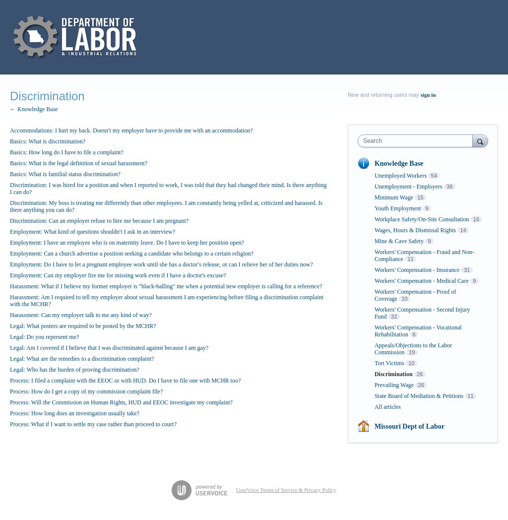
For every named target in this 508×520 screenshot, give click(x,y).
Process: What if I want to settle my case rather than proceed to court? (93, 424)
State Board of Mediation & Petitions (419, 395)
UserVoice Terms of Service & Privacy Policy (286, 490)
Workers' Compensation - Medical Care (422, 280)
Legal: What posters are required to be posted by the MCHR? (83, 326)
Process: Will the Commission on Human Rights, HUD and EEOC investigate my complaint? (121, 402)
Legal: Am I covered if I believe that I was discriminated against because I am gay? (109, 347)
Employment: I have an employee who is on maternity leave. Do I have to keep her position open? (127, 242)
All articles (388, 406)
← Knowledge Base (34, 109)
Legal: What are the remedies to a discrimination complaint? (82, 358)
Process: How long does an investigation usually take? (74, 413)
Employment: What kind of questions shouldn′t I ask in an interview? (92, 231)
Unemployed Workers (401, 175)
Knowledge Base (399, 163)
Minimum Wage (394, 197)
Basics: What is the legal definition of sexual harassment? (78, 163)
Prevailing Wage (394, 385)
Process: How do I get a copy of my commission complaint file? (86, 391)
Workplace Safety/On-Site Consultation (422, 219)
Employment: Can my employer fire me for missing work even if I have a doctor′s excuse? (118, 275)
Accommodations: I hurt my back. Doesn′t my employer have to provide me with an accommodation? (131, 130)
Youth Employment (398, 208)
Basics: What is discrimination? (47, 141)
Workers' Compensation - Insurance (417, 269)
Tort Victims (389, 363)
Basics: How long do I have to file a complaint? (67, 152)
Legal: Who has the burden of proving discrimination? (74, 369)
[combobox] (417, 140)
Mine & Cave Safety (399, 241)
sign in (428, 95)
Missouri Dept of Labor (409, 426)
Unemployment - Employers (409, 186)
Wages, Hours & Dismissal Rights (415, 230)
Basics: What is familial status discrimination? (65, 174)
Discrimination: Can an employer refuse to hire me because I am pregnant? (99, 220)
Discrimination (394, 374)
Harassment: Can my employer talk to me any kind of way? (81, 315)
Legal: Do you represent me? (44, 336)
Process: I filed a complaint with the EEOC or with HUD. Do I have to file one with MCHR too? (125, 380)
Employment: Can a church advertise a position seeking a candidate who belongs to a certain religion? (132, 253)
